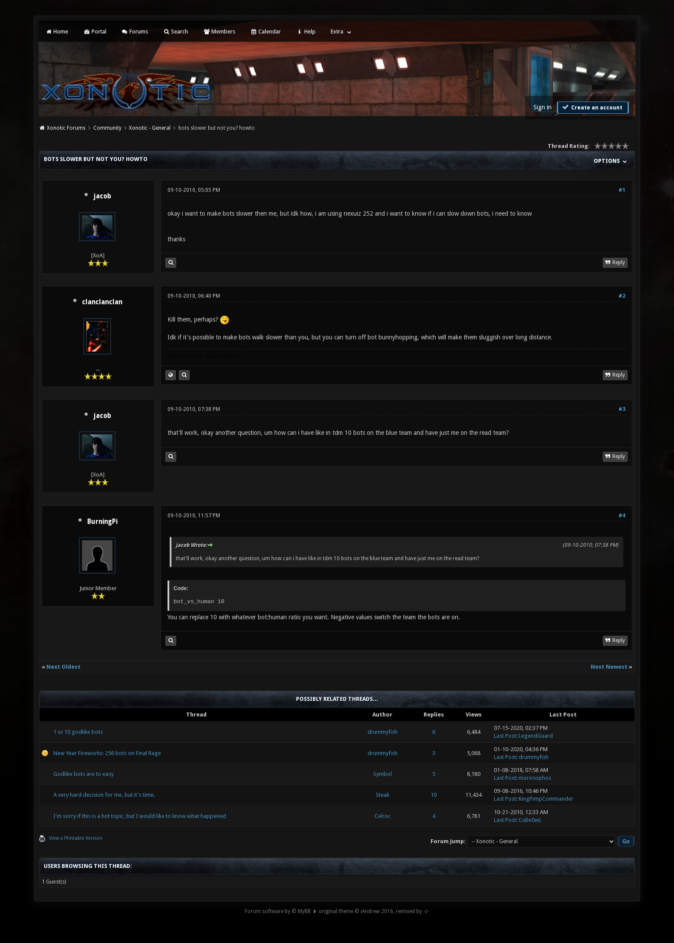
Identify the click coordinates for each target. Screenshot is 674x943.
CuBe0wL (530, 820)
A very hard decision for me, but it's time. (104, 795)
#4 (621, 516)
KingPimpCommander (546, 798)
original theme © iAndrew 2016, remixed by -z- (374, 911)
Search (175, 31)
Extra (337, 31)
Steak (382, 795)
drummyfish (383, 732)
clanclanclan (102, 302)
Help (305, 31)
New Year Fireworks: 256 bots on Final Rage (107, 753)
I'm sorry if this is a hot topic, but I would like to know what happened (139, 816)
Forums (135, 31)
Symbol (382, 774)
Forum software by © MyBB (278, 911)
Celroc (383, 816)
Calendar (265, 31)
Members (219, 31)
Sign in (542, 107)
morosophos (535, 778)
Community (107, 128)
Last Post (505, 736)
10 (434, 795)
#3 (621, 409)
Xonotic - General (150, 128)
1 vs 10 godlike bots (78, 732)
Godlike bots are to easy (83, 774)
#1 (621, 190)
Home (57, 31)
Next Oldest (63, 667)
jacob (102, 196)
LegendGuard (536, 736)
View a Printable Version (75, 838)
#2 (621, 296)
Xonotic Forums (66, 128)
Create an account (592, 107)
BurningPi (102, 522)
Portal (94, 31)
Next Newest (609, 667)
